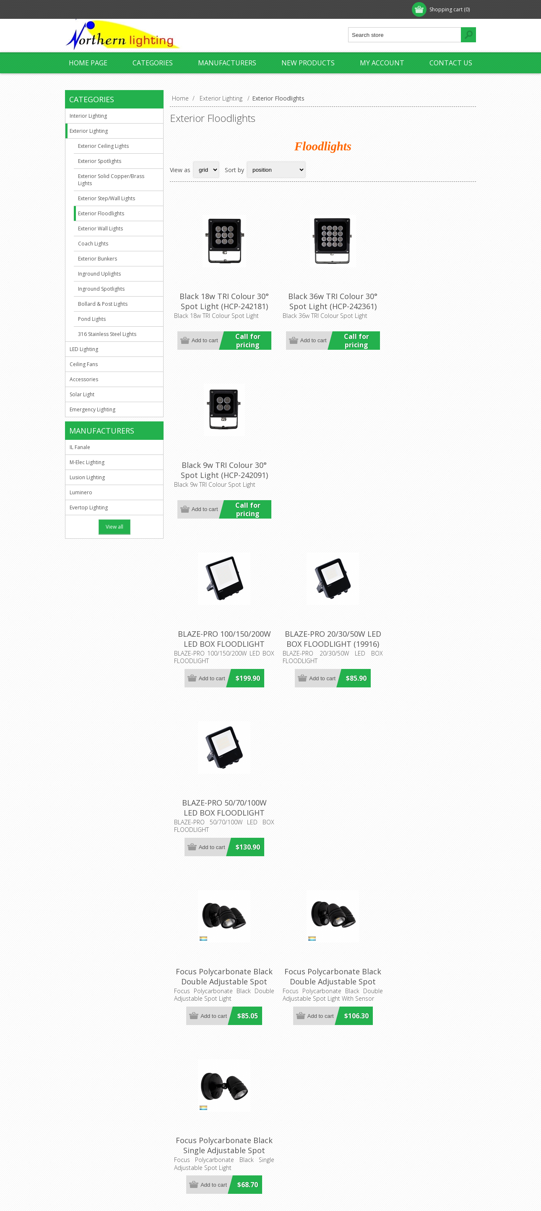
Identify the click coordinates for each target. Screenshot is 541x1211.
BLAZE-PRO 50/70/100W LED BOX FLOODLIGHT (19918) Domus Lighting (425, 464)
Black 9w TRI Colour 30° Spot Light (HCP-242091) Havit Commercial (424, 302)
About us (85, 1090)
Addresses (292, 1104)
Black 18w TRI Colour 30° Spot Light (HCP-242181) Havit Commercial (220, 302)
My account (382, 62)
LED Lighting (84, 349)
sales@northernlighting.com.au (224, 1118)
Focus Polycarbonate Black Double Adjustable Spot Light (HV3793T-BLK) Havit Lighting (221, 632)
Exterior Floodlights (101, 213)
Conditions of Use (97, 1132)
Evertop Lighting (89, 507)
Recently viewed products (415, 1104)
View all (114, 526)
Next (467, 1014)
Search (390, 1132)
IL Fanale (80, 447)
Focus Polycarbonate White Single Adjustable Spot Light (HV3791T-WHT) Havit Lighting (221, 956)
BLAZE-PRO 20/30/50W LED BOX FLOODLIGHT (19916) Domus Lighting (323, 464)
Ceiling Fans (84, 364)
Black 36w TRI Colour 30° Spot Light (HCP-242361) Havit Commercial (322, 302)
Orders (287, 1118)
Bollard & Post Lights (102, 303)
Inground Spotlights (101, 288)
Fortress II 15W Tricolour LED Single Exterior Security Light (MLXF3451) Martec (424, 956)
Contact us (450, 62)
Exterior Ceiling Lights (103, 146)
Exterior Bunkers (97, 258)
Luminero (81, 492)
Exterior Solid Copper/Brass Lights (111, 180)
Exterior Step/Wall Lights (106, 198)
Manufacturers (227, 62)
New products (308, 62)
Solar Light (82, 394)
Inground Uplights (99, 273)
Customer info (297, 1090)
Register (84, 9)
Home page (88, 62)
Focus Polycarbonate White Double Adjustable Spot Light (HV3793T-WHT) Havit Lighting (323, 794)
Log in (119, 9)
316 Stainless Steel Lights (107, 334)
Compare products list (411, 1118)
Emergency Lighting (92, 409)
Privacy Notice (92, 1104)
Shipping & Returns (98, 1118)
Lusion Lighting (87, 477)
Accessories (84, 379)
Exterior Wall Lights (100, 228)
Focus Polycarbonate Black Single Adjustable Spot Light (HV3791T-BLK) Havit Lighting (424, 632)
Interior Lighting (88, 115)
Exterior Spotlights (99, 161)
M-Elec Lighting (87, 462)
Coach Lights (93, 243)
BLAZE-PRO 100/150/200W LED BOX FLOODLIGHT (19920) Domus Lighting (221, 464)
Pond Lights (92, 319)
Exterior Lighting (89, 130)
